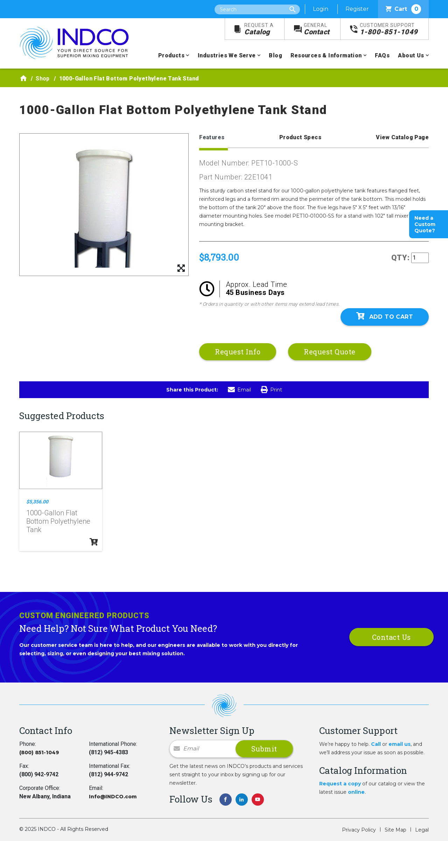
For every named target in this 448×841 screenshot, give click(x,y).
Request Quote (330, 351)
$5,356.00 (37, 501)
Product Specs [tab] (300, 137)
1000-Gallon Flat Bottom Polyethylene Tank (58, 521)
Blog (275, 55)
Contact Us (391, 637)
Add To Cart (384, 316)
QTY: (400, 257)
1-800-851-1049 (389, 29)
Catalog (259, 29)
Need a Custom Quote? (424, 224)
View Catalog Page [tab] (402, 137)
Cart (403, 9)
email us (399, 744)
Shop (43, 78)
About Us (411, 55)
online (356, 792)
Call (376, 744)
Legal (422, 830)
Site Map (395, 830)
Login (320, 9)
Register (357, 9)
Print (271, 390)
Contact (317, 29)
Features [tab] (211, 137)
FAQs (382, 55)
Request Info (237, 351)
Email (239, 390)
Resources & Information (326, 55)
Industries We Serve (227, 55)
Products (171, 55)
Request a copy (340, 783)
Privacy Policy (359, 830)
